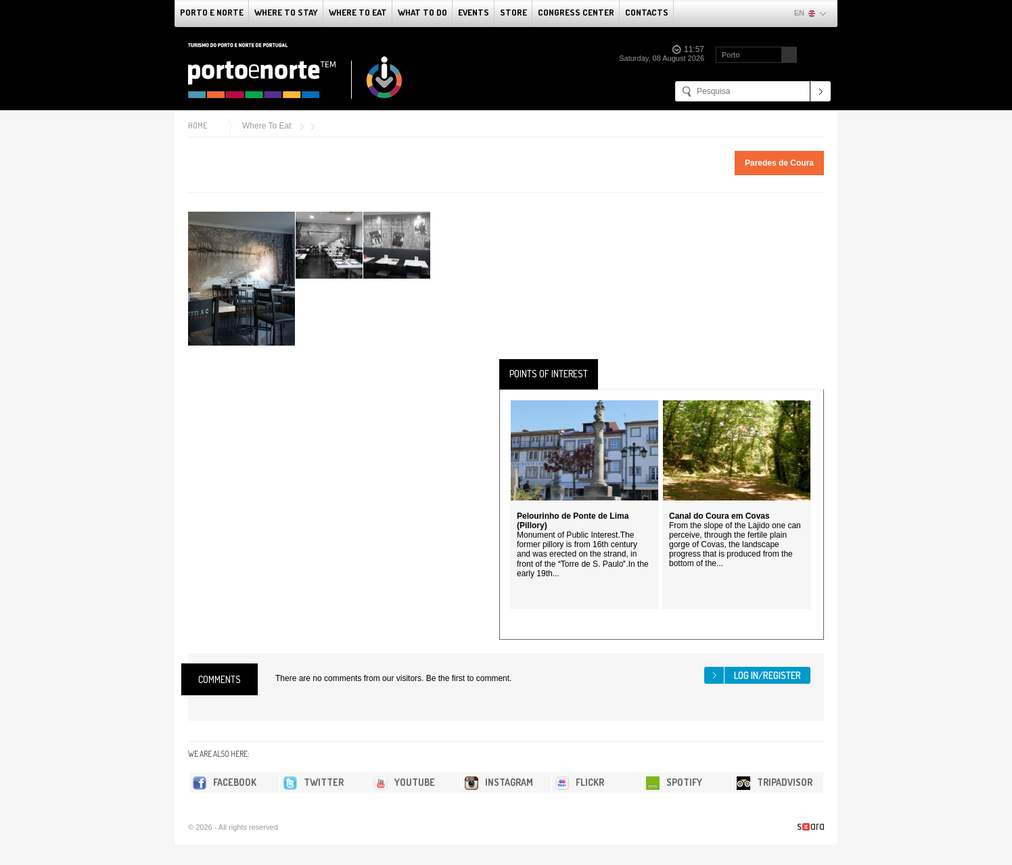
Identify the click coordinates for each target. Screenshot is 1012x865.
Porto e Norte (212, 12)
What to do (422, 12)
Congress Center (576, 12)
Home (197, 125)
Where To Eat (358, 12)
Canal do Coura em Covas (719, 516)
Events (473, 12)
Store (513, 12)
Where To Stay (286, 12)
